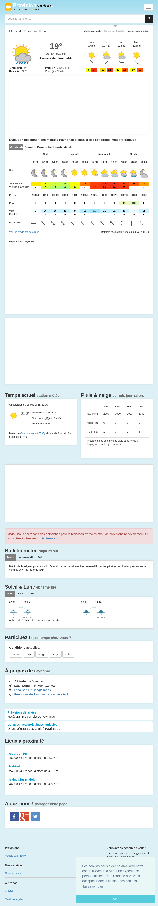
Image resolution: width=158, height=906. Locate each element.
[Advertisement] (79, 105)
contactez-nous (47, 538)
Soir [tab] (40, 557)
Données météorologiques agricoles (79, 727)
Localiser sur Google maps (32, 690)
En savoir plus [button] (93, 886)
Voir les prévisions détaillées (24, 232)
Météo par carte (92, 31)
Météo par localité (114, 31)
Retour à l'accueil (29, 7)
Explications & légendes (21, 241)
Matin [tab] (10, 557)
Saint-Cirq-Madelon (79, 782)
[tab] (16, 147)
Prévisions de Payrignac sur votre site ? (41, 694)
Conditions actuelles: (24, 647)
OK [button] (115, 898)
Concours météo (14, 873)
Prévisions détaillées (79, 715)
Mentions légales (14, 899)
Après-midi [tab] (26, 557)
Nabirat (79, 769)
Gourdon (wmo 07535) (32, 433)
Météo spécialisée (137, 31)
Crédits (9, 890)
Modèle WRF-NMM (15, 855)
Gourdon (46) (79, 756)
